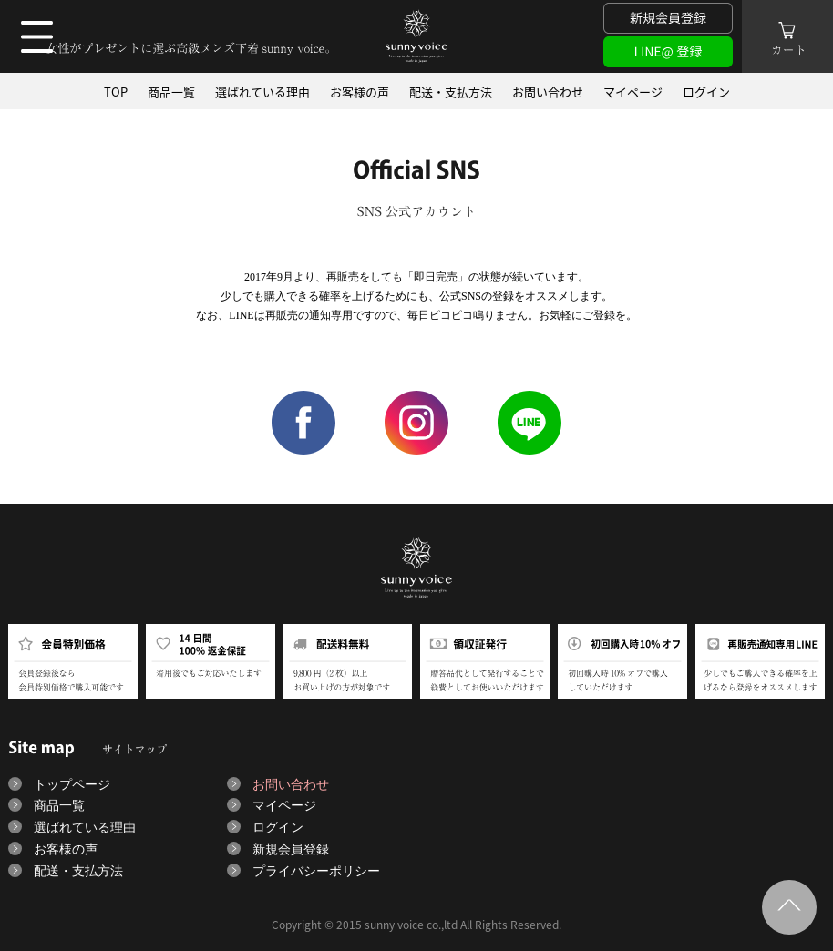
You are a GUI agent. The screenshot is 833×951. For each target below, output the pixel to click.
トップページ (72, 785)
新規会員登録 (290, 849)
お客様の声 (359, 90)
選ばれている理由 (262, 90)
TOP (116, 90)
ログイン (706, 90)
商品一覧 (171, 90)
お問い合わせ (547, 90)
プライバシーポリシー (316, 871)
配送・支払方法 (450, 90)
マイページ (633, 90)
